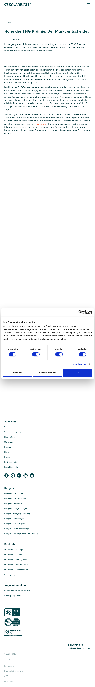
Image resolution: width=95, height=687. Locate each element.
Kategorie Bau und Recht (15, 493)
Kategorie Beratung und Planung (18, 498)
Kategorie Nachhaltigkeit (14, 523)
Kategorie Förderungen (14, 518)
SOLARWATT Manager (13, 549)
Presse (7, 457)
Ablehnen (17, 372)
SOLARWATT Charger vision (16, 570)
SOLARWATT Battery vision (15, 559)
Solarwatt (10, 421)
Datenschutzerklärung (13, 671)
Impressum (9, 666)
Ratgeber (10, 488)
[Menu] (88, 5)
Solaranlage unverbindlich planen (18, 591)
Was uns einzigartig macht (15, 432)
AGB (6, 676)
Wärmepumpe (10, 575)
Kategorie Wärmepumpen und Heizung (21, 533)
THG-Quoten (40, 124)
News (9, 22)
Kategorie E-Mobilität (13, 503)
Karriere (7, 447)
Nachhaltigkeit (10, 437)
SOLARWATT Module (13, 554)
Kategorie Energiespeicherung (17, 513)
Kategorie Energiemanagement (17, 508)
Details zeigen (79, 364)
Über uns (8, 427)
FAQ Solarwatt (10, 462)
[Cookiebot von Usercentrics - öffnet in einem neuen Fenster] (80, 312)
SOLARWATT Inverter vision (16, 565)
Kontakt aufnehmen (12, 467)
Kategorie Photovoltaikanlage (16, 528)
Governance (9, 681)
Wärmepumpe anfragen (14, 596)
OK (77, 372)
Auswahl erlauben (47, 372)
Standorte (8, 442)
